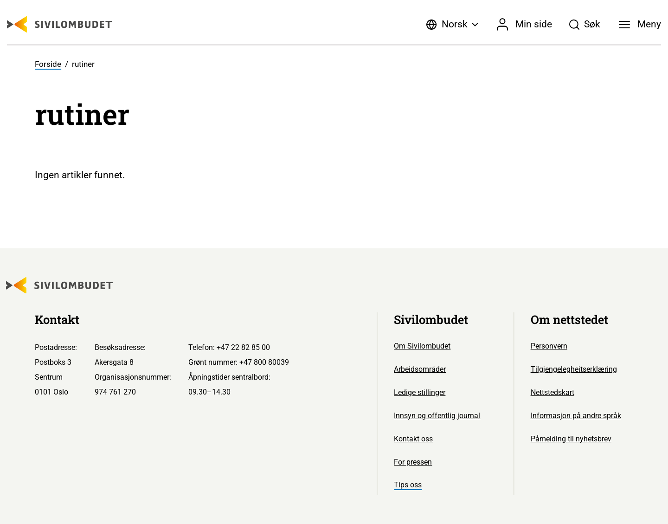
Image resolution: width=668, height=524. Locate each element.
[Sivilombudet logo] (59, 24)
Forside (48, 64)
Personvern (549, 346)
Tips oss (408, 484)
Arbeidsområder (420, 369)
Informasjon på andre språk (576, 415)
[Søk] (584, 24)
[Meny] (640, 24)
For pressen (413, 462)
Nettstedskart (552, 392)
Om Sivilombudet (422, 346)
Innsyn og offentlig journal (437, 415)
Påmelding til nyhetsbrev (571, 438)
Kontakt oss (413, 438)
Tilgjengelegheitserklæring (574, 369)
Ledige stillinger (419, 392)
